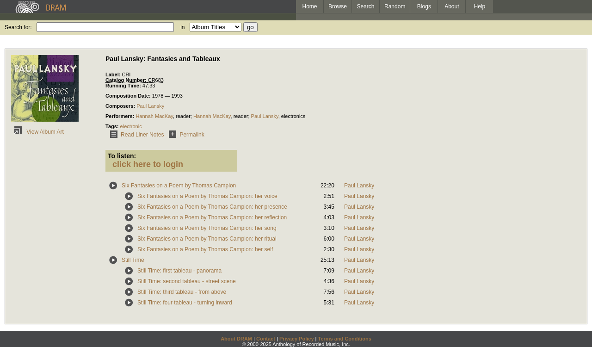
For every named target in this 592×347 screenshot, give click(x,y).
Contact (265, 338)
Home (309, 6)
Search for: (18, 27)
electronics (293, 116)
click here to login (147, 164)
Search (366, 6)
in (182, 27)
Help (480, 6)
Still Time (133, 260)
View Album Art (37, 132)
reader (241, 116)
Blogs (424, 6)
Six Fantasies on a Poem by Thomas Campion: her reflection (212, 217)
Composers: (120, 106)
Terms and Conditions (344, 338)
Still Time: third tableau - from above (181, 292)
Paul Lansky (150, 106)
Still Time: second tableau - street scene (186, 281)
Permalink (185, 134)
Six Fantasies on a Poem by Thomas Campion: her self (205, 249)
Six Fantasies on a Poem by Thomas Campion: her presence (212, 207)
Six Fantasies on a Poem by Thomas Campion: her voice (207, 196)
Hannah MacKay (154, 116)
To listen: (122, 156)
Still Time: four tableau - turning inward (184, 302)
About (451, 6)
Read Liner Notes (135, 134)
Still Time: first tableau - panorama (179, 270)
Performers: (120, 116)
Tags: (112, 126)
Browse (337, 6)
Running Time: (123, 85)
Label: (113, 74)
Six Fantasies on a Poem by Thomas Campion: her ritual (207, 238)
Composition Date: (128, 96)
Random (394, 6)
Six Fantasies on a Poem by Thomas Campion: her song (207, 228)
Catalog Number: (126, 80)
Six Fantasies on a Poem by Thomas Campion (179, 185)
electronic (131, 126)
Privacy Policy (296, 338)
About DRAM (236, 338)
